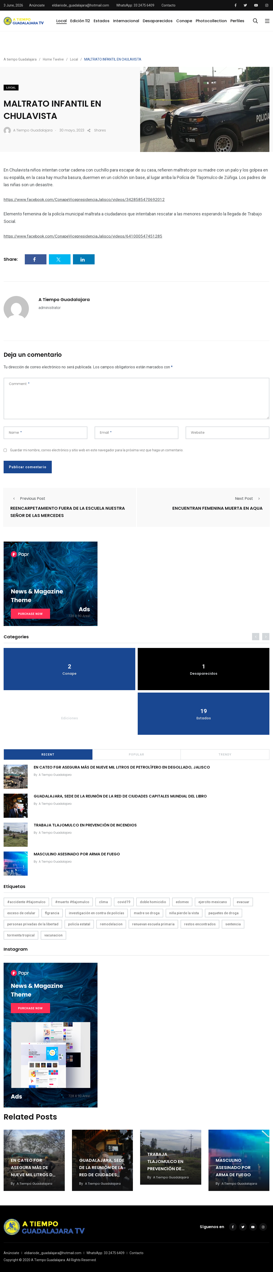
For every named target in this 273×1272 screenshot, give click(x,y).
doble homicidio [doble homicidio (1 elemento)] (153, 901)
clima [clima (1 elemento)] (103, 901)
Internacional (126, 21)
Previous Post (27, 498)
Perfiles (237, 21)
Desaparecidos (158, 21)
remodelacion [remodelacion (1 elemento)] (111, 924)
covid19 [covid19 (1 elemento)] (123, 901)
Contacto (169, 5)
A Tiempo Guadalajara (64, 299)
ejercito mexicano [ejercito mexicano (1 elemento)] (212, 901)
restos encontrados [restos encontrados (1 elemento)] (200, 924)
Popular (136, 754)
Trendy (225, 754)
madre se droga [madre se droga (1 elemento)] (147, 912)
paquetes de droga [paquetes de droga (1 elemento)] (223, 912)
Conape (184, 21)
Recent (47, 754)
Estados (102, 21)
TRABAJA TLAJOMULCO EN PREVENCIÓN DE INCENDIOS (86, 824)
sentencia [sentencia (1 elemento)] (233, 924)
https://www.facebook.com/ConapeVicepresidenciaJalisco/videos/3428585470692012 (88, 199)
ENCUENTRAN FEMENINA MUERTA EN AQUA (217, 508)
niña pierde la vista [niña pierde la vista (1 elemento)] (184, 912)
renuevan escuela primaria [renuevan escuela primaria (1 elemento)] (153, 924)
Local (61, 21)
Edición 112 (80, 21)
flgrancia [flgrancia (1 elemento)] (52, 912)
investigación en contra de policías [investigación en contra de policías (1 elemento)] (96, 912)
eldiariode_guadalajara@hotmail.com (80, 5)
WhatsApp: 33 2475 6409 (135, 5)
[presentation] (255, 636)
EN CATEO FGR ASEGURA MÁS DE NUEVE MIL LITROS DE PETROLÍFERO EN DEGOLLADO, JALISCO (123, 767)
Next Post (249, 498)
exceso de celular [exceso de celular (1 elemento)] (21, 912)
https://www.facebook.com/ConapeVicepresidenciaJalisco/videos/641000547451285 (86, 236)
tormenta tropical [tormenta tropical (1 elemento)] (21, 935)
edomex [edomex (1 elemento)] (182, 901)
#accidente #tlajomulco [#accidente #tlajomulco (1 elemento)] (26, 901)
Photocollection (211, 21)
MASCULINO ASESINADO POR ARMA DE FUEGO (78, 853)
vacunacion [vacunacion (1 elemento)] (53, 935)
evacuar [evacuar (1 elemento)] (243, 901)
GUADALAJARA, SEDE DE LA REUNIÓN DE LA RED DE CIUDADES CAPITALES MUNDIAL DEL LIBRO (121, 795)
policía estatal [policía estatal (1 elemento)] (79, 924)
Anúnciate (37, 5)
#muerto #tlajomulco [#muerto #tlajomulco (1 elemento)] (72, 901)
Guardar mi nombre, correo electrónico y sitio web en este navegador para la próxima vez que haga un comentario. (96, 450)
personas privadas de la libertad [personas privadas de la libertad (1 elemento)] (32, 924)
